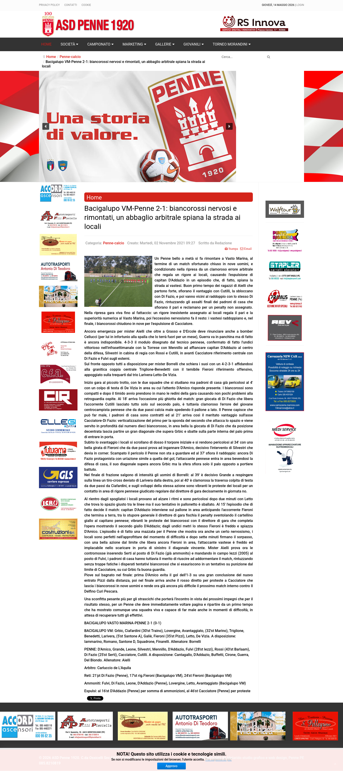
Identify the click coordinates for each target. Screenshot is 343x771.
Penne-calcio (70, 57)
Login (300, 5)
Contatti (70, 5)
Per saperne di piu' (218, 759)
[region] (137, 126)
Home (51, 57)
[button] (45, 126)
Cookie (86, 5)
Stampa (233, 248)
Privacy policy (49, 5)
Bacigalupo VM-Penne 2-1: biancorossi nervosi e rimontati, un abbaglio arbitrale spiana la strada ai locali (162, 217)
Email (247, 248)
